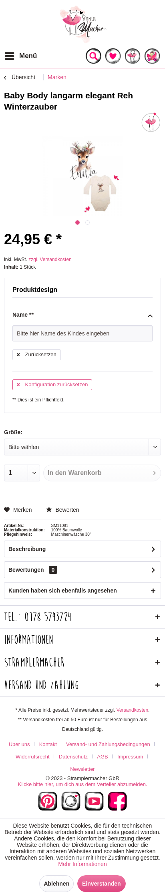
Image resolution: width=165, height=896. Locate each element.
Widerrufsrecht (33, 757)
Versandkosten (132, 710)
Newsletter (82, 769)
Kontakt (48, 744)
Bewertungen (26, 570)
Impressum (130, 757)
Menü (21, 55)
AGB (102, 757)
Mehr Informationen (82, 864)
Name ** (82, 315)
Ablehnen (56, 883)
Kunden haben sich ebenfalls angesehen (62, 590)
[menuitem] (20, 56)
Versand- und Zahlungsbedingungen (108, 744)
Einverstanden (101, 883)
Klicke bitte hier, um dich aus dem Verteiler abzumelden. (82, 784)
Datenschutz (73, 757)
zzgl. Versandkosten (49, 259)
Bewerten (62, 510)
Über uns (19, 744)
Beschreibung (27, 549)
